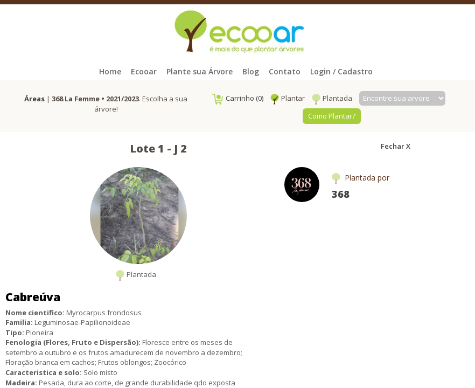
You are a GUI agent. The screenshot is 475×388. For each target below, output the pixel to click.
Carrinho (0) (238, 98)
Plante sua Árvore (199, 71)
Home (110, 71)
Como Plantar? (331, 116)
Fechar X (395, 146)
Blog (250, 71)
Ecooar (144, 71)
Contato (285, 71)
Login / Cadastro (341, 71)
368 (341, 194)
